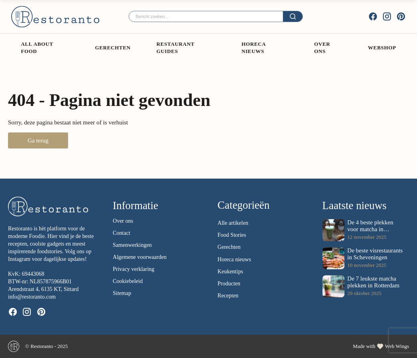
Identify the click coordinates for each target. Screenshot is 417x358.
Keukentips (230, 271)
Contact (122, 233)
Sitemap (122, 293)
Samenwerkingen (132, 245)
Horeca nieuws (234, 259)
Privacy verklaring (134, 269)
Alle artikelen (233, 223)
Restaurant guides (176, 47)
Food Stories (232, 235)
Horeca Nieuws (254, 47)
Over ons (322, 47)
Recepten (228, 296)
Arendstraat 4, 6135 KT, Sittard (43, 289)
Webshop (382, 48)
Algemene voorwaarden (140, 257)
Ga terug (38, 140)
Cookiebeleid (128, 281)
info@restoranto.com (32, 297)
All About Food (37, 47)
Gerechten (113, 48)
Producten (229, 284)
